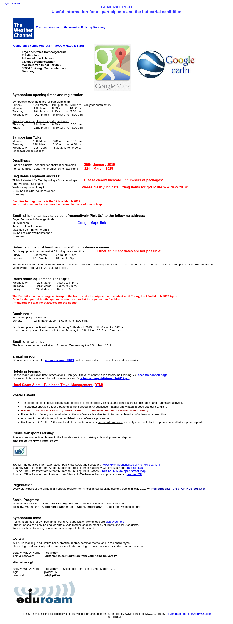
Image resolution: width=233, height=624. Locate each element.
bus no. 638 (134, 474)
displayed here (115, 521)
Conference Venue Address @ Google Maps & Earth (48, 45)
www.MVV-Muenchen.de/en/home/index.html (131, 464)
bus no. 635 (135, 467)
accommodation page (152, 375)
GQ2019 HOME (12, 3)
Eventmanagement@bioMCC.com (189, 613)
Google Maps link (92, 223)
